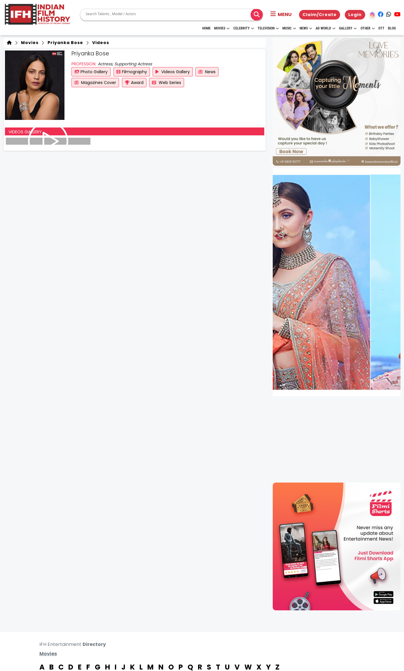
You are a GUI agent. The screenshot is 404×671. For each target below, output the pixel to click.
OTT (381, 28)
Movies (222, 28)
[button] (281, 15)
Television (268, 28)
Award (134, 82)
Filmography (131, 72)
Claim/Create (319, 15)
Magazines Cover (95, 82)
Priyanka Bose (64, 43)
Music (289, 28)
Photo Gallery (91, 72)
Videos (99, 43)
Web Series (166, 82)
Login (355, 15)
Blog (392, 28)
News (306, 28)
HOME (206, 28)
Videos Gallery (172, 72)
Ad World (325, 28)
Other (368, 28)
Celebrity (243, 28)
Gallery (348, 28)
